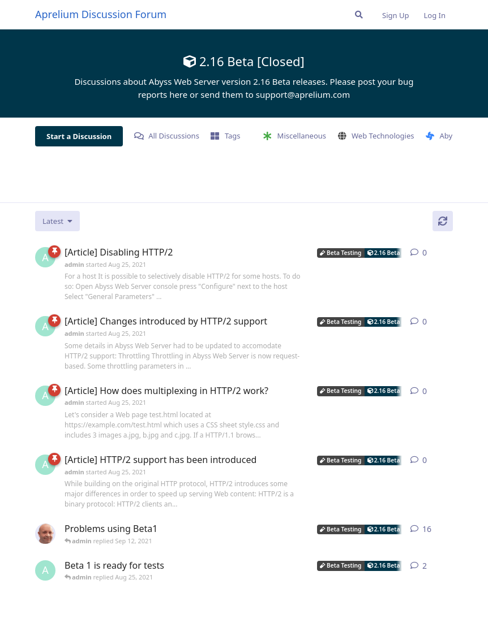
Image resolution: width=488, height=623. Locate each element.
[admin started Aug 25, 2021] (45, 257)
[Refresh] (443, 221)
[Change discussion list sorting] (57, 221)
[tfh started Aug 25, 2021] (45, 534)
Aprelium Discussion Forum (100, 14)
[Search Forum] (359, 15)
